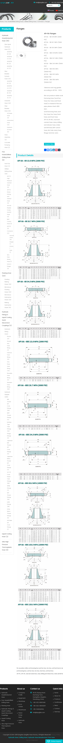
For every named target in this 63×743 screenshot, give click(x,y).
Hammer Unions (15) (11, 237)
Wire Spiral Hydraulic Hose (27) (8, 47)
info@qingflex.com (41, 2)
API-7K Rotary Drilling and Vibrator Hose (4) (9, 196)
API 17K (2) (9, 227)
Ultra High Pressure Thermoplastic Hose (7, 726)
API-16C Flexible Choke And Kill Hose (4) (9, 211)
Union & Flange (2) (9, 266)
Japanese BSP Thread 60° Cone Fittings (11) (9, 447)
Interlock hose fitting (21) (9, 356)
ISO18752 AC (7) (9, 96)
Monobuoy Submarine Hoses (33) (8, 297)
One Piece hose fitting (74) (8, 366)
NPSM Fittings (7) (9, 488)
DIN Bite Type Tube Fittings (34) (9, 427)
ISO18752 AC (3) (9, 67)
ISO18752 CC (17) (9, 87)
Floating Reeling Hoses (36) (8, 282)
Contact (57, 708)
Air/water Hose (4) (9, 115)
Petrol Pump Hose (20, 715)
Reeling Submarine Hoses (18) (8, 305)
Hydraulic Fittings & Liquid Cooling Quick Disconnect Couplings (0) (7, 318)
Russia (52, 10)
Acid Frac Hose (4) (7, 165)
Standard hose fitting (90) (9, 386)
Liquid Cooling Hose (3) (7, 535)
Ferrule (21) (9, 337)
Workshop (22, 701)
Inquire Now (49, 144)
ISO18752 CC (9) (9, 57)
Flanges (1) (11, 242)
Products (57, 699)
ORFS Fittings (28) (9, 504)
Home (56, 692)
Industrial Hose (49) (8, 102)
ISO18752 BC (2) (9, 62)
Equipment (22, 698)
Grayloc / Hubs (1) (11, 249)
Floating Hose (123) (6, 274)
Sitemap (57, 711)
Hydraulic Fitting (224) (7, 332)
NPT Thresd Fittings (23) (9, 496)
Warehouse (22, 709)
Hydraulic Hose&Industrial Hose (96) (7, 38)
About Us (57, 696)
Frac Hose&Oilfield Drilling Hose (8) (6, 156)
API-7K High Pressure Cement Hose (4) (9, 182)
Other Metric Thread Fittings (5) (9, 513)
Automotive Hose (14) (9, 122)
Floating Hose (5, 705)
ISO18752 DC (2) (9, 82)
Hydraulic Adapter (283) (7, 395)
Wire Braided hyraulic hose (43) (8, 75)
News (56, 705)
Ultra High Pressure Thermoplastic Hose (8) (7, 546)
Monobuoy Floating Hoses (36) (8, 290)
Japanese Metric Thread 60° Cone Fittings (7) (9, 463)
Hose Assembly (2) (7, 137)
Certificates (58, 702)
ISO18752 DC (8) (9, 53)
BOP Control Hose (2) (9, 221)
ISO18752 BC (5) (9, 92)
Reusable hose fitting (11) (9, 376)
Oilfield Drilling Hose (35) (8, 171)
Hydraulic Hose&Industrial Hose (6, 695)
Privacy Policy (55, 734)
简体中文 (60, 10)
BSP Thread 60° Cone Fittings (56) (9, 405)
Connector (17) (9, 232)
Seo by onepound (32, 740)
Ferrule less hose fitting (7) (9, 346)
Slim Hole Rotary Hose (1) (9, 258)
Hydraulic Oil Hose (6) (9, 129)
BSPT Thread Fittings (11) (9, 416)
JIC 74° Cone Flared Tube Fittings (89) (9, 478)
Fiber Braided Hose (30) (8, 108)
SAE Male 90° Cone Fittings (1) (9, 525)
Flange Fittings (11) (9, 436)
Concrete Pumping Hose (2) (7, 145)
